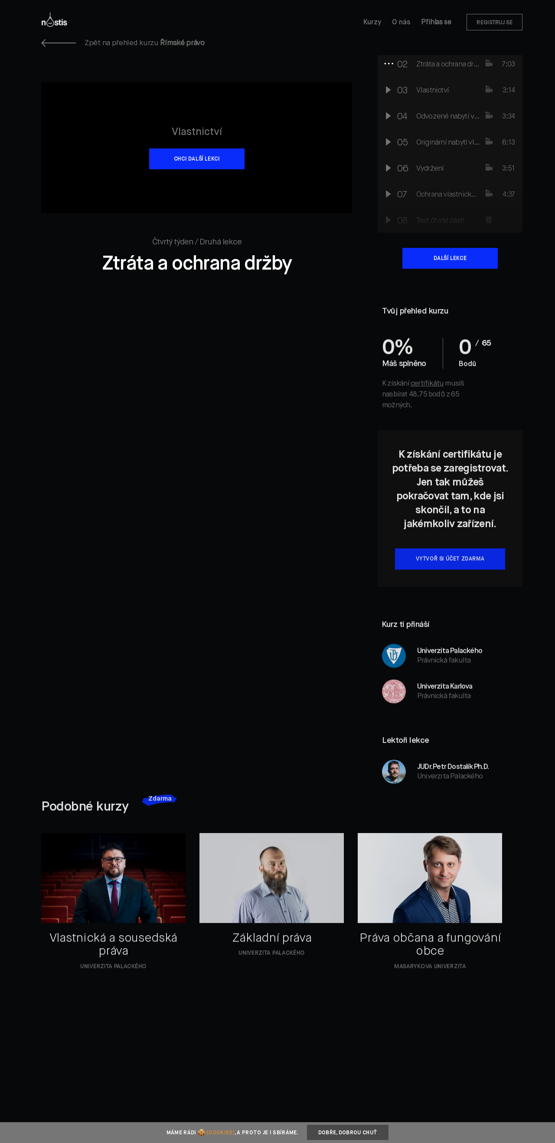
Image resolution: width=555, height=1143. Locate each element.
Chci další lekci (197, 159)
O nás (401, 22)
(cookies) (220, 1133)
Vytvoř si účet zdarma (450, 573)
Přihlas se (436, 22)
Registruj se (495, 23)
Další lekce (450, 258)
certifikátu (427, 397)
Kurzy (372, 22)
